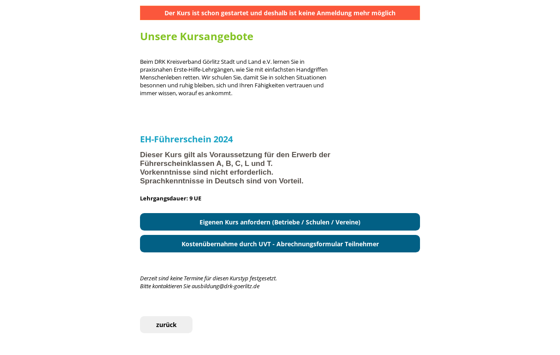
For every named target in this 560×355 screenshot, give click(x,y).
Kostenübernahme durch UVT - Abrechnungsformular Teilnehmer (280, 244)
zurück (166, 325)
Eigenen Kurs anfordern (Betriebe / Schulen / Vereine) (280, 222)
